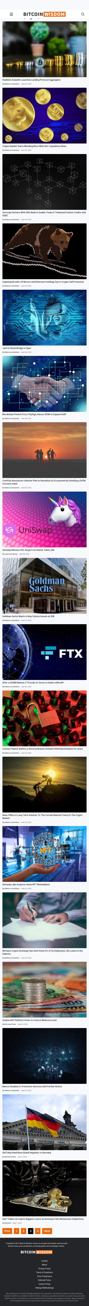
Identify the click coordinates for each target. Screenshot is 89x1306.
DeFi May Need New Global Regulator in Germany (26, 1152)
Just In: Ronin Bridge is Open (16, 348)
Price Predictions (44, 1276)
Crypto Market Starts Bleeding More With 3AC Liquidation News (34, 146)
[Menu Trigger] (11, 14)
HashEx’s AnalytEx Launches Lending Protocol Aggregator (31, 80)
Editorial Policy (44, 1280)
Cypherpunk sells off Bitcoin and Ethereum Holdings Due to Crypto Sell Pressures (43, 282)
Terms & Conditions (44, 1272)
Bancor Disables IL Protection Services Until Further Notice (32, 1086)
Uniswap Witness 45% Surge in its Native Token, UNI (28, 550)
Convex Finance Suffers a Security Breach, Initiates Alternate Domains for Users (42, 749)
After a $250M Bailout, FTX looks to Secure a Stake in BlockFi (33, 682)
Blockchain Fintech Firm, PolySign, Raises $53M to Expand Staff (34, 414)
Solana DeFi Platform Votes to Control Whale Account (29, 1020)
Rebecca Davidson (12, 84)
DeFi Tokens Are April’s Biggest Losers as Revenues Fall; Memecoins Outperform (43, 1219)
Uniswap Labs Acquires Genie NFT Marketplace (26, 884)
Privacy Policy (44, 1268)
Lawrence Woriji (11, 554)
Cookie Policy (44, 1284)
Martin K (8, 1223)
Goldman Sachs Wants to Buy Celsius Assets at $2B (28, 616)
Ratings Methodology (44, 1288)
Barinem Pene (10, 1024)
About (44, 1265)
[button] (82, 14)
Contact (44, 1261)
